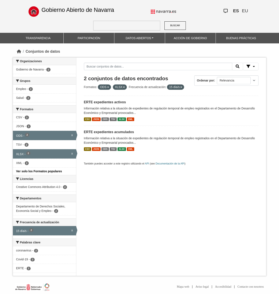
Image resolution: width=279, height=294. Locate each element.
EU (245, 10)
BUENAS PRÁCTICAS (241, 38)
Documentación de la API (170, 163)
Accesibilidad (223, 286)
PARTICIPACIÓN (89, 38)
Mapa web (183, 286)
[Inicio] (19, 51)
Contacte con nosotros (251, 286)
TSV (113, 119)
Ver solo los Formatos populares (39, 171)
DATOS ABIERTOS (138, 38)
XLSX (121, 119)
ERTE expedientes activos (105, 102)
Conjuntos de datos (43, 51)
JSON (96, 119)
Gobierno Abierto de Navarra (77, 10)
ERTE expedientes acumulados (109, 132)
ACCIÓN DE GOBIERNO (190, 38)
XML (130, 119)
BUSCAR (175, 25)
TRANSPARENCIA (38, 38)
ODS (105, 119)
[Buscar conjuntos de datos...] (158, 66)
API (147, 163)
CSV (87, 119)
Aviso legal (202, 286)
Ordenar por (205, 80)
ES (236, 10)
